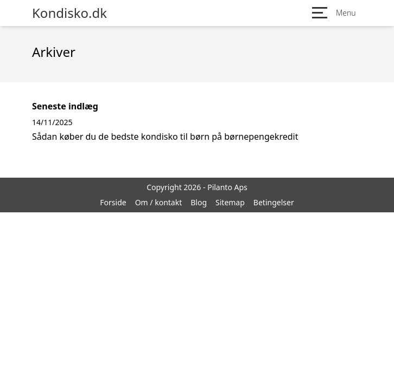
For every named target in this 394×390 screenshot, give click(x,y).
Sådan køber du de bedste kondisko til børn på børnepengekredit (165, 136)
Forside (113, 202)
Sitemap (230, 202)
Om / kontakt (158, 202)
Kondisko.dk (69, 13)
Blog (198, 202)
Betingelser (273, 202)
